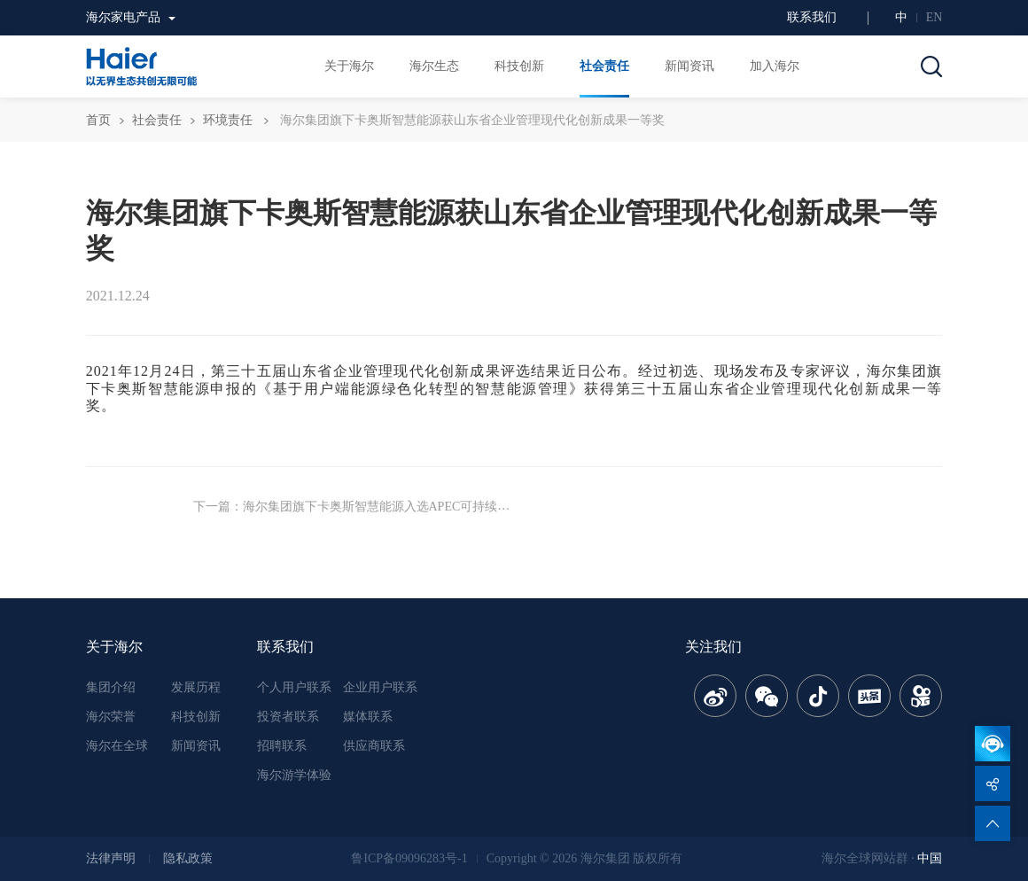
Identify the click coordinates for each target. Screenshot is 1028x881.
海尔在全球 (117, 745)
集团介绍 (111, 687)
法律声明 (111, 858)
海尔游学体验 (294, 775)
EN (934, 17)
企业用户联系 (380, 687)
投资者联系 (288, 716)
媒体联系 (368, 716)
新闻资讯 (196, 745)
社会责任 (157, 120)
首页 (98, 120)
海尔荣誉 (111, 716)
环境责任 (228, 120)
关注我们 (713, 646)
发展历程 (196, 687)
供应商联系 (374, 745)
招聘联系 (282, 745)
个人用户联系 (294, 687)
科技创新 (196, 716)
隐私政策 (188, 858)
